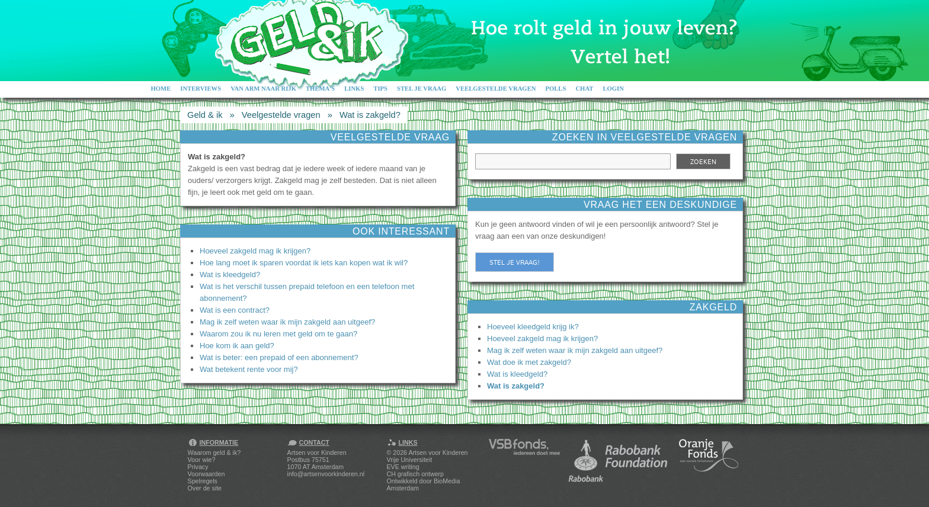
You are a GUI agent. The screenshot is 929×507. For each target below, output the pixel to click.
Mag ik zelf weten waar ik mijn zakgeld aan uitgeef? (287, 321)
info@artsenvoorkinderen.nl (325, 473)
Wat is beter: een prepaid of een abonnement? (279, 357)
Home (161, 88)
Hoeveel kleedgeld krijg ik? (533, 326)
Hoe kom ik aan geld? (237, 345)
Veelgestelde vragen (496, 88)
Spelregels (202, 480)
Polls (555, 88)
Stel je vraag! (514, 262)
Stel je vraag (421, 88)
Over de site (205, 488)
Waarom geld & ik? (214, 452)
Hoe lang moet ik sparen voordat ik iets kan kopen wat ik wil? (304, 262)
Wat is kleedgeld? (230, 274)
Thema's (320, 88)
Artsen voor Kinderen (437, 452)
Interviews (200, 88)
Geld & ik (204, 115)
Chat (584, 88)
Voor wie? (202, 459)
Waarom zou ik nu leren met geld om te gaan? (278, 333)
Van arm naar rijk (263, 88)
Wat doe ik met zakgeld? (529, 362)
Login (613, 88)
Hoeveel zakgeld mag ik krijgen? (255, 250)
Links (354, 88)
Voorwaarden (206, 473)
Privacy (198, 466)
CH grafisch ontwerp (415, 473)
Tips (380, 88)
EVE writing (403, 466)
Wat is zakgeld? (370, 115)
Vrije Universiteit (410, 459)
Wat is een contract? (235, 310)
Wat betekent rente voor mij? (249, 369)
